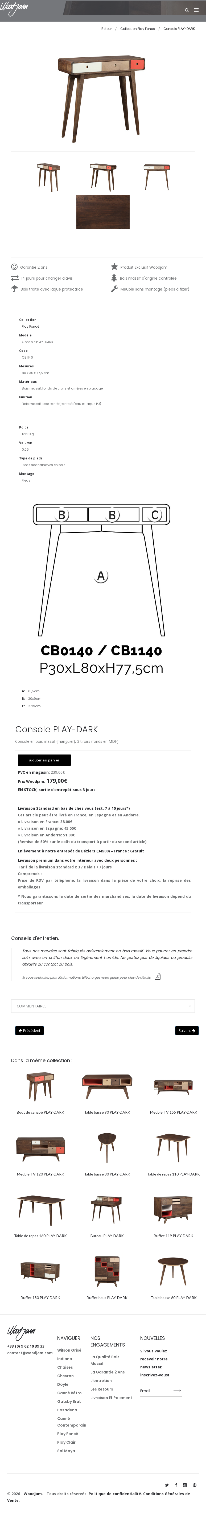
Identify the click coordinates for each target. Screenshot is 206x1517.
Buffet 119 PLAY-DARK (173, 1235)
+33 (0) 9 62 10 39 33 (25, 1346)
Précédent (29, 1030)
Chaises (65, 1367)
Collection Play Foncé (137, 28)
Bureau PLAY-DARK (107, 1235)
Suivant (187, 1030)
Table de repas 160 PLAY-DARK (40, 1235)
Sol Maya (66, 1451)
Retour (106, 28)
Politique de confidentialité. (115, 1493)
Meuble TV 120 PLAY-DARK (40, 1174)
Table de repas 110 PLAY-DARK (173, 1174)
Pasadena (67, 1410)
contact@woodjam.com (30, 1352)
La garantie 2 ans (107, 1372)
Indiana (64, 1358)
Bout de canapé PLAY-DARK (40, 1112)
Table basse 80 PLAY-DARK (107, 1174)
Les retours (101, 1389)
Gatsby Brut (69, 1401)
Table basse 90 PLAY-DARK (107, 1112)
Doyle (62, 1384)
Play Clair (66, 1442)
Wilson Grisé (69, 1350)
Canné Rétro (69, 1393)
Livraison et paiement (111, 1397)
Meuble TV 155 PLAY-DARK (173, 1112)
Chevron (65, 1376)
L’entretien (101, 1380)
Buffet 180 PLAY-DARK (40, 1297)
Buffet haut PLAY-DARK (107, 1297)
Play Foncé (67, 1433)
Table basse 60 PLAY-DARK (174, 1297)
